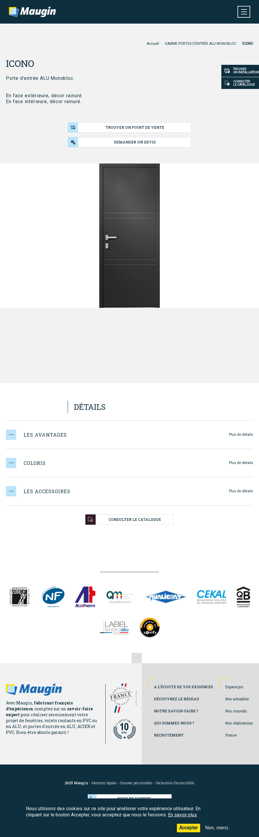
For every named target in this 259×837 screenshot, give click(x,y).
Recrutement (169, 735)
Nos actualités (237, 698)
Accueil (153, 44)
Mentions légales (104, 783)
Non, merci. (217, 830)
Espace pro (234, 686)
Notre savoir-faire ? (176, 711)
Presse (231, 735)
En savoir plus (182, 817)
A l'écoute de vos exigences (183, 686)
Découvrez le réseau (176, 698)
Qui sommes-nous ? (174, 723)
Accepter (188, 830)
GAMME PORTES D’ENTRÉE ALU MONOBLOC (200, 44)
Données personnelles (136, 783)
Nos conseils (236, 711)
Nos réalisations (239, 723)
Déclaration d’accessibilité (175, 783)
